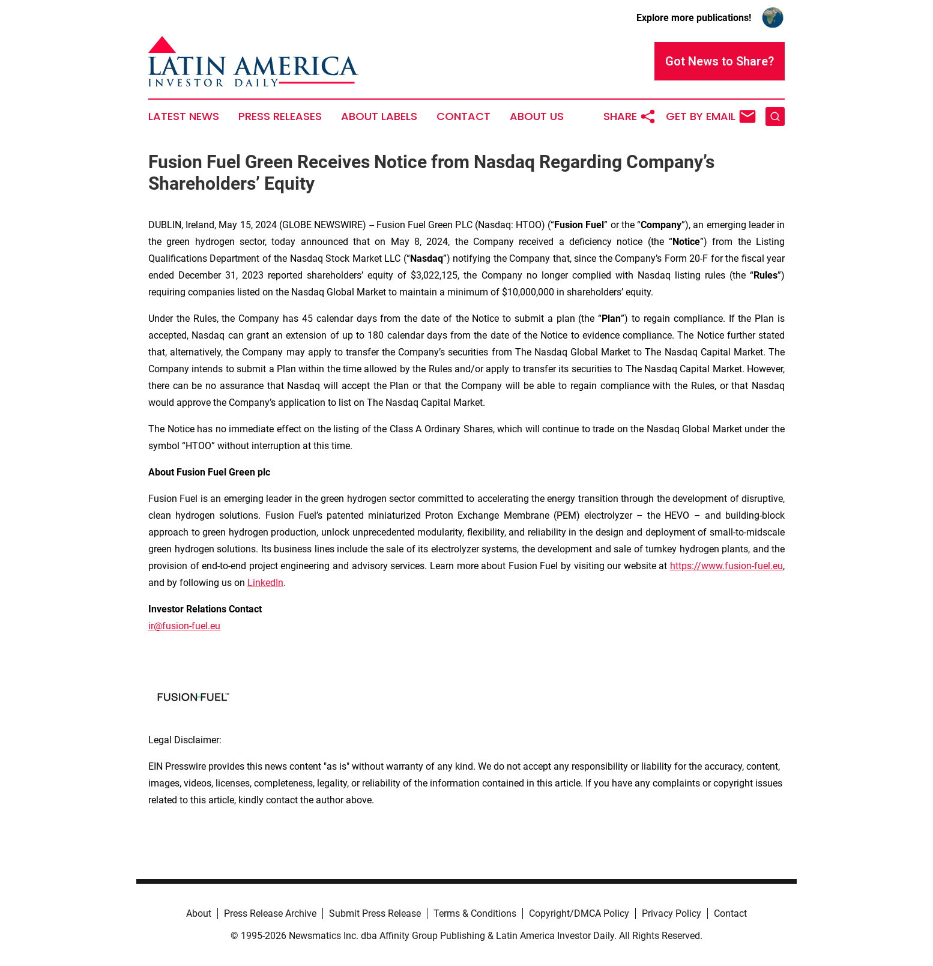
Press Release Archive (270, 913)
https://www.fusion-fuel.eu (726, 566)
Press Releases (280, 116)
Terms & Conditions (474, 913)
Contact (463, 116)
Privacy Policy (671, 913)
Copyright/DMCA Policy (579, 913)
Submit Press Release (375, 913)
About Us (537, 116)
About (198, 913)
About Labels (379, 116)
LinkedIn (265, 582)
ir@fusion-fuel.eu (184, 626)
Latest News (183, 116)
